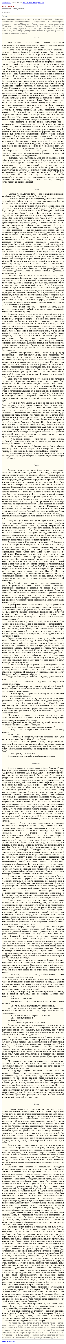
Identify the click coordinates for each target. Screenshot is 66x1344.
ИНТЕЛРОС (6, 3)
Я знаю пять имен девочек (33, 3)
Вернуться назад (8, 1341)
